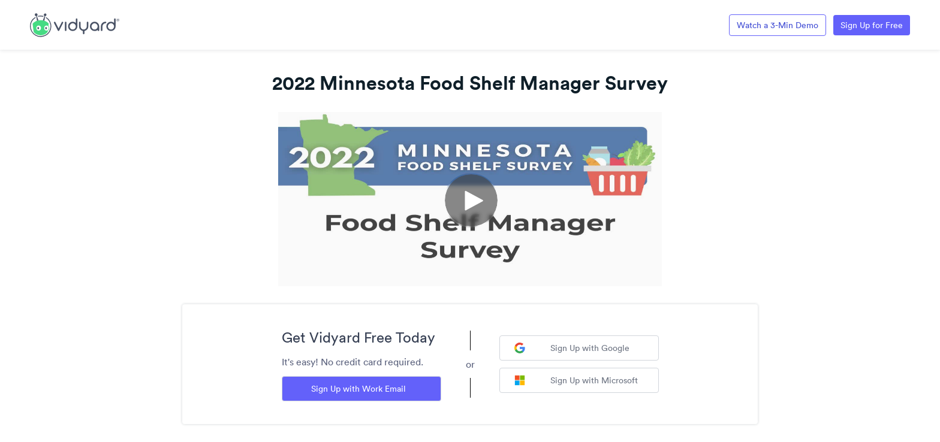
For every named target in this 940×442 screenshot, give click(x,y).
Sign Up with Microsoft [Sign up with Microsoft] (576, 380)
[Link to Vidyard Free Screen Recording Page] (74, 24)
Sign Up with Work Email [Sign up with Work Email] (358, 388)
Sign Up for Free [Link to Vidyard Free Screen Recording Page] (871, 25)
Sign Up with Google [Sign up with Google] (571, 348)
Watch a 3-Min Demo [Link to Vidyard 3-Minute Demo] (777, 25)
